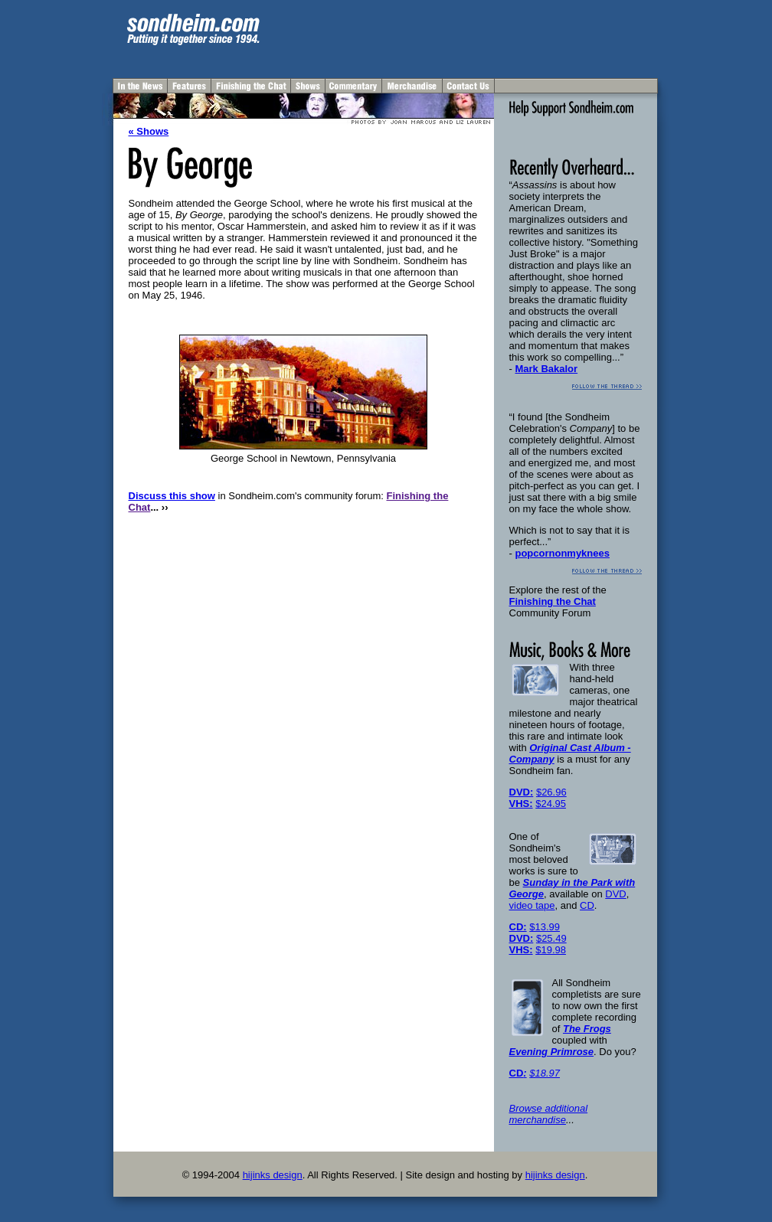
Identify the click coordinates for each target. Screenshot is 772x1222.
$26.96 (551, 792)
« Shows (149, 131)
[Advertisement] (478, 37)
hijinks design (273, 1175)
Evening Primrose (551, 1051)
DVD (615, 894)
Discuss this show (172, 496)
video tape (532, 905)
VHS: (521, 803)
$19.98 (550, 950)
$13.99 (544, 927)
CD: (518, 927)
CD (587, 905)
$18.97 (544, 1073)
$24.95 (550, 803)
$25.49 (551, 938)
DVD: (521, 792)
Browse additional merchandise (548, 1114)
